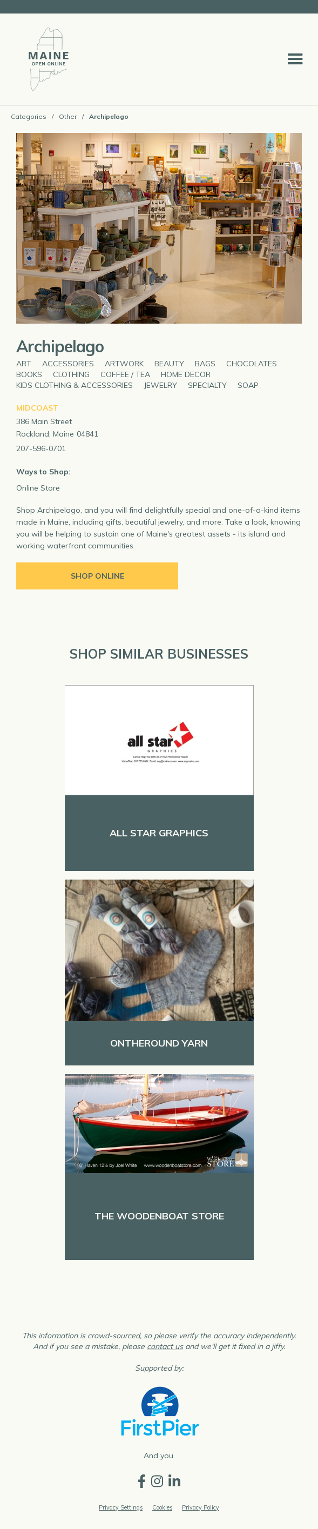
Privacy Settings (121, 1507)
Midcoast (37, 408)
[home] (46, 59)
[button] (295, 59)
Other (68, 116)
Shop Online (97, 576)
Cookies (162, 1507)
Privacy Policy (200, 1507)
